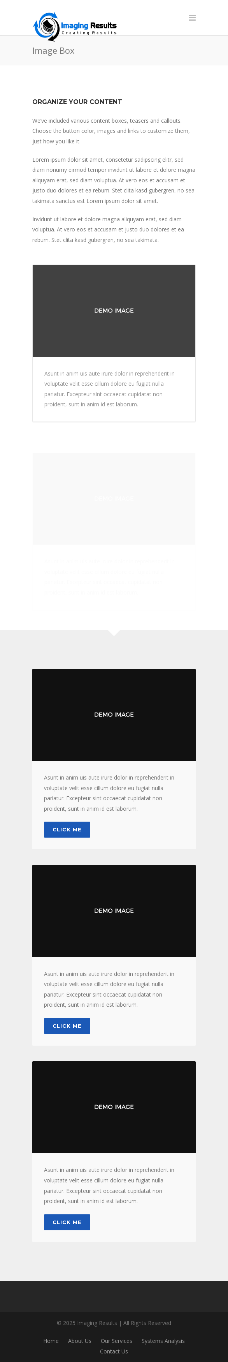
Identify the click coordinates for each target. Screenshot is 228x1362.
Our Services (116, 1340)
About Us (79, 1340)
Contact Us (114, 1351)
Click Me (67, 829)
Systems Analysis (163, 1340)
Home (51, 1340)
